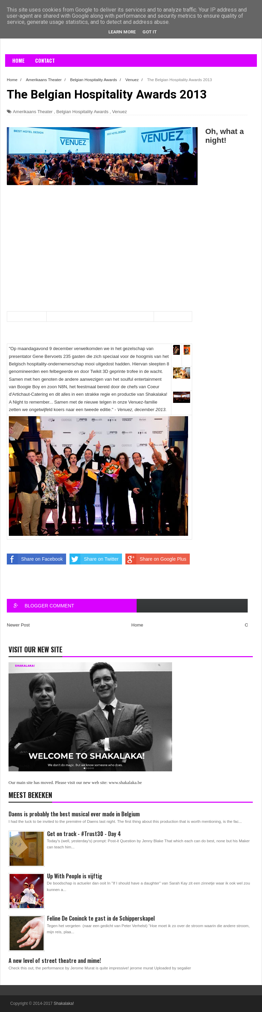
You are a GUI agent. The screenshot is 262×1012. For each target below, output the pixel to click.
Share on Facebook (35, 559)
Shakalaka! (64, 1003)
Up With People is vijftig (74, 876)
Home (18, 60)
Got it (149, 31)
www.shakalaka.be (125, 782)
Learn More (122, 31)
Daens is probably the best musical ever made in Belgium (74, 814)
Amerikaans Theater (33, 111)
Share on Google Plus (155, 559)
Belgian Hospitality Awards (82, 111)
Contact (45, 60)
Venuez (119, 111)
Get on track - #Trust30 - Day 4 (84, 834)
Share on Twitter (94, 559)
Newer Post (18, 625)
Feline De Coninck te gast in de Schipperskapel (101, 918)
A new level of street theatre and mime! (55, 960)
